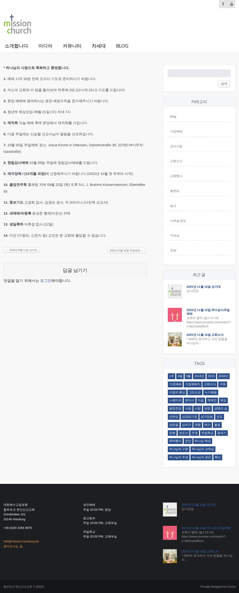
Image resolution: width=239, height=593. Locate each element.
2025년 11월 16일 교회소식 (205, 334)
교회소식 (176, 161)
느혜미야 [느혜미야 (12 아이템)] (175, 400)
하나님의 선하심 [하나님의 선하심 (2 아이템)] (203, 449)
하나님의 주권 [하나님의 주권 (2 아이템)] (178, 457)
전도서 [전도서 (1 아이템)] (183, 433)
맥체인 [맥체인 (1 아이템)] (212, 400)
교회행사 (176, 176)
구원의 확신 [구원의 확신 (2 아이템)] (177, 392)
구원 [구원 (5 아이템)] (223, 384)
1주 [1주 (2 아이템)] (171, 376)
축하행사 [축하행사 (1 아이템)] (175, 441)
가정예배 (176, 131)
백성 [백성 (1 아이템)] (223, 400)
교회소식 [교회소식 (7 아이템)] (210, 384)
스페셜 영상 (178, 220)
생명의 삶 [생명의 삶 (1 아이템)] (220, 408)
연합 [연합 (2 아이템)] (198, 425)
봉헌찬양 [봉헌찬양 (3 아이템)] (175, 408)
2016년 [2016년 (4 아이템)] (223, 376)
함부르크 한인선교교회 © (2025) (24, 586)
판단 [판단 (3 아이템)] (188, 441)
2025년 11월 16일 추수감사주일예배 (206, 528)
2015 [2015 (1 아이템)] (211, 376)
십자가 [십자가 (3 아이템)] (186, 425)
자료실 (174, 235)
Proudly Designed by (217, 586)
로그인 (45, 281)
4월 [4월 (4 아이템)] (180, 376)
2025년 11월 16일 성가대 (203, 286)
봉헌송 (174, 191)
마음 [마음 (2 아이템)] (201, 400)
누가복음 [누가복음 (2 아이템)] (211, 392)
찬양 (173, 250)
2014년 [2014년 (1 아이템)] (199, 376)
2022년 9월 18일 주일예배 (126, 250)
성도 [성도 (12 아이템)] (220, 416)
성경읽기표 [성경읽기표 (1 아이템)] (189, 416)
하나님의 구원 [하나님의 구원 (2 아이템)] (178, 449)
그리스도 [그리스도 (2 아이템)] (195, 392)
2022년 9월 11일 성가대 (21, 250)
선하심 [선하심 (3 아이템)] (173, 416)
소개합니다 (16, 46)
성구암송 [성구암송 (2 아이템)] (207, 416)
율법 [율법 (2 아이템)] (217, 425)
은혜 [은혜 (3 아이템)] (172, 433)
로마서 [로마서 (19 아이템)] (189, 400)
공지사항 (176, 146)
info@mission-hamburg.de (21, 541)
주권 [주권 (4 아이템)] (195, 433)
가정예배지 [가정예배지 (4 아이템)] (192, 384)
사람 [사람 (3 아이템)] (188, 408)
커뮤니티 (72, 46)
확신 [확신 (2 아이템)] (218, 457)
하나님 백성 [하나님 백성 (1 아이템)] (203, 441)
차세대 (99, 46)
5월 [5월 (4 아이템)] (188, 376)
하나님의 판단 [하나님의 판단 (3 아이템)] (201, 457)
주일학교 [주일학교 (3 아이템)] (207, 433)
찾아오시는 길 (13, 546)
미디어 (45, 46)
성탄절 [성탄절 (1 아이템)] (173, 425)
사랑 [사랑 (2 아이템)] (198, 408)
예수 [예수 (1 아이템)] (207, 425)
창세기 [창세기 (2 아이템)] (221, 433)
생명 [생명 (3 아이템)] (207, 408)
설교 (173, 206)
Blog (122, 46)
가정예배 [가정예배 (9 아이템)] (175, 384)
